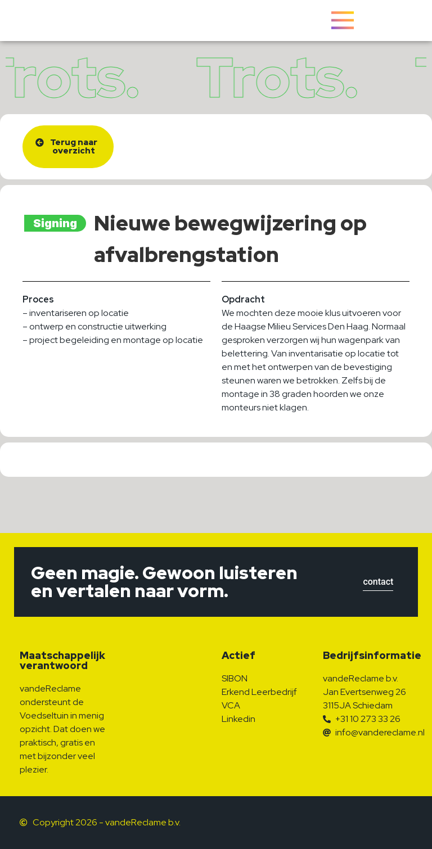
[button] (68, 146)
